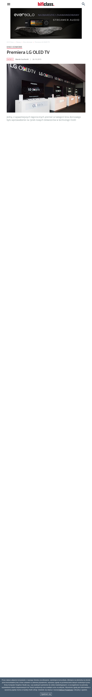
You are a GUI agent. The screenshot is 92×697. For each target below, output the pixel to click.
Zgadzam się (46, 694)
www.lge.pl (17, 395)
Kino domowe (27, 42)
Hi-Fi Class (10, 42)
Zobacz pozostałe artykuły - (64, 451)
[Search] (83, 4)
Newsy (18, 42)
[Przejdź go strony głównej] (46, 4)
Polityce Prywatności (66, 690)
